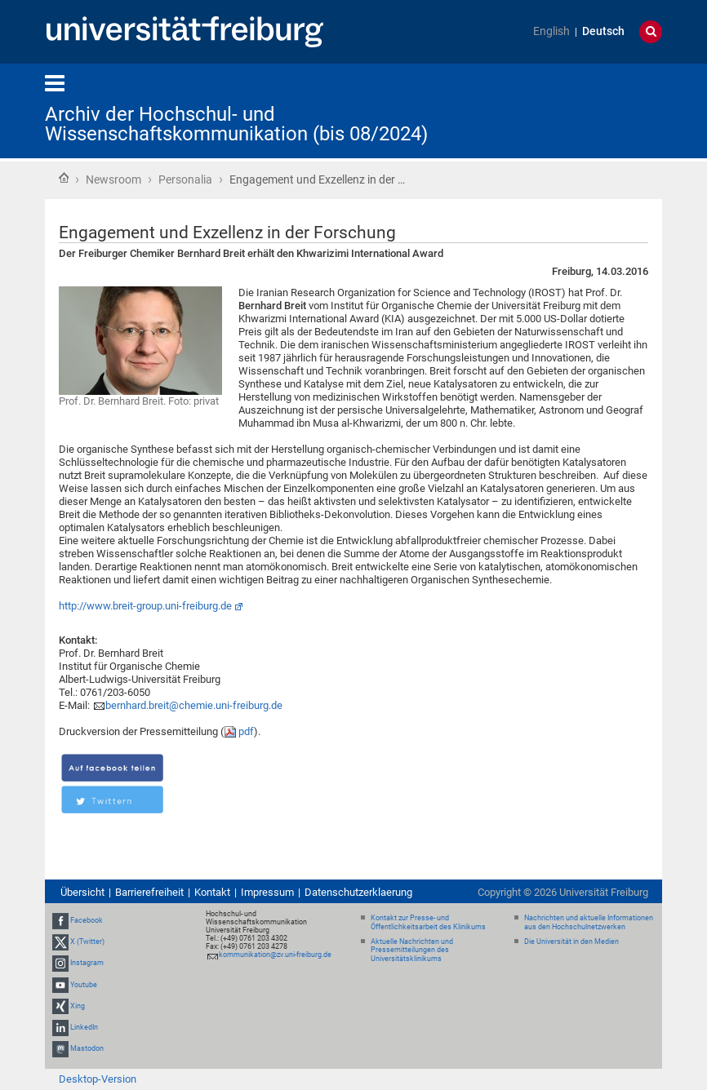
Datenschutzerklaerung (358, 892)
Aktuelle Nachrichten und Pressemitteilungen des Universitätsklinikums (412, 950)
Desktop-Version (97, 1079)
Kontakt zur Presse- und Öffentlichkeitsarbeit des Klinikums (428, 922)
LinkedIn (84, 1027)
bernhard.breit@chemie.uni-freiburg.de (193, 705)
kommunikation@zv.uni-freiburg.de (275, 954)
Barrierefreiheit (149, 892)
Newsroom (113, 179)
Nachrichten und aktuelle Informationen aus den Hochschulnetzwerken (588, 922)
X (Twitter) (87, 941)
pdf (246, 731)
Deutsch (603, 31)
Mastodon (87, 1048)
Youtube (83, 985)
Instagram (87, 963)
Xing (77, 1006)
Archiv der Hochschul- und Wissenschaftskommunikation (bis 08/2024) (236, 124)
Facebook (86, 920)
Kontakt (212, 892)
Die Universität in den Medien (571, 941)
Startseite (64, 178)
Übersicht (82, 892)
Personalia (185, 179)
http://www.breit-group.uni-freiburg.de (145, 606)
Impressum (267, 892)
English (551, 31)
